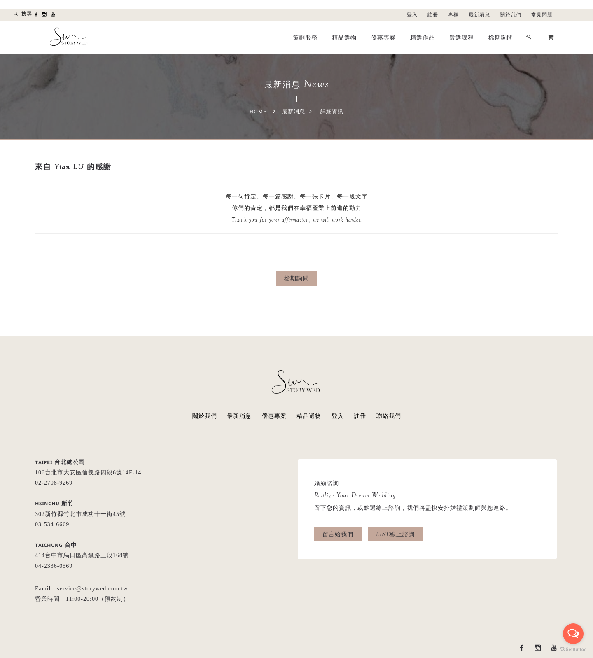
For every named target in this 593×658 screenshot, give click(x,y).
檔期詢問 (500, 37)
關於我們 (510, 15)
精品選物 (344, 37)
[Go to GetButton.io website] (573, 649)
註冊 (432, 15)
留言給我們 (337, 534)
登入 (412, 15)
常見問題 (542, 15)
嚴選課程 (461, 37)
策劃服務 (305, 37)
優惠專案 (383, 37)
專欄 (453, 15)
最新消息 (479, 15)
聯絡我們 (388, 416)
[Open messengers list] (573, 633)
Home (258, 111)
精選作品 (422, 37)
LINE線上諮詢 (395, 534)
